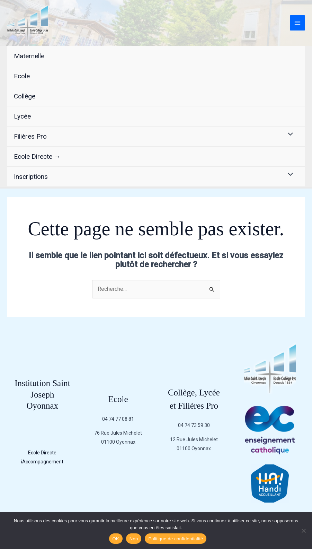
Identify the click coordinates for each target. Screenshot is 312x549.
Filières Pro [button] (30, 136)
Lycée (22, 116)
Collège (24, 96)
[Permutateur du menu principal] (297, 23)
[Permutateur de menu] (288, 135)
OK (116, 538)
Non (134, 538)
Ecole (22, 76)
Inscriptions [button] (31, 177)
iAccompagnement (42, 461)
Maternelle (29, 56)
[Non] (303, 530)
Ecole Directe (42, 452)
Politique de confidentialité (175, 538)
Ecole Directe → (37, 156)
